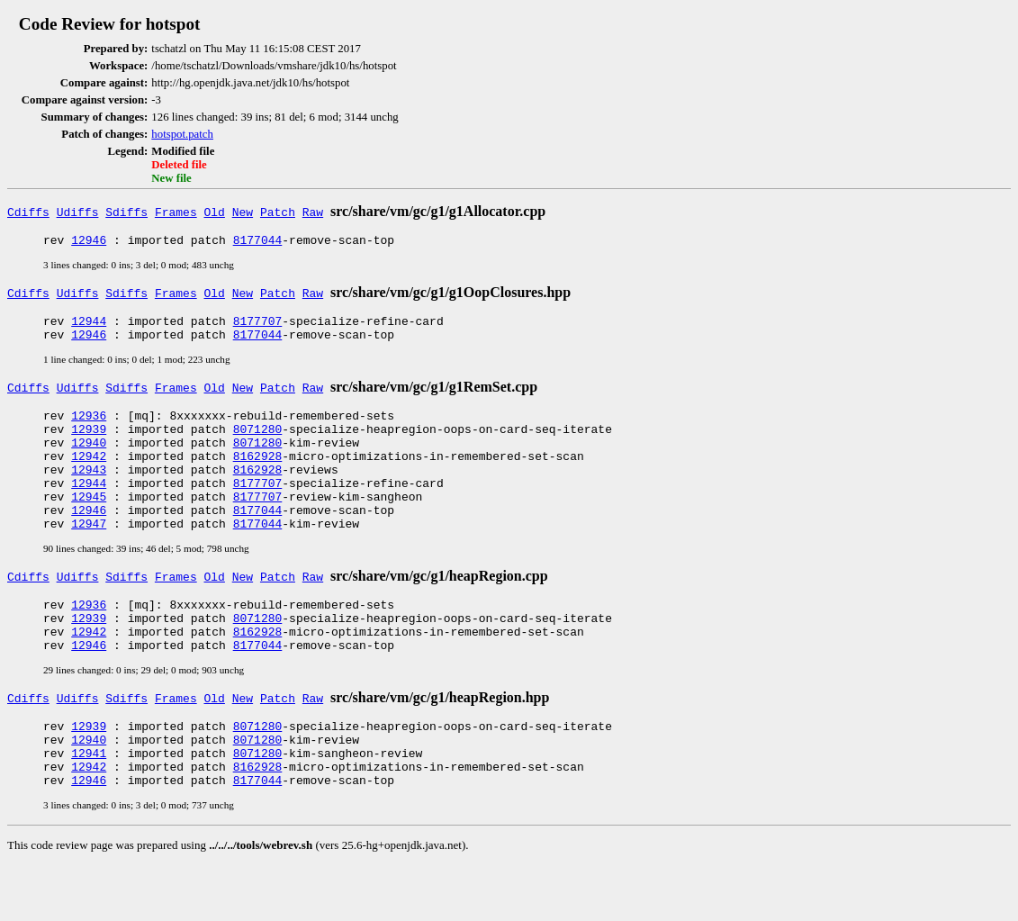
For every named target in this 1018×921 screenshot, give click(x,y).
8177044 (258, 242)
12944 (88, 326)
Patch (277, 211)
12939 (88, 442)
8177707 (258, 326)
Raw (312, 211)
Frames (176, 211)
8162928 (258, 474)
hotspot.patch (182, 134)
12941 (88, 804)
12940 (88, 458)
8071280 (258, 442)
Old (214, 211)
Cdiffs (28, 211)
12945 (88, 523)
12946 (88, 242)
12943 (88, 491)
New (242, 211)
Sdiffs (126, 211)
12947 (88, 555)
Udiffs (78, 211)
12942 (88, 474)
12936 (88, 426)
